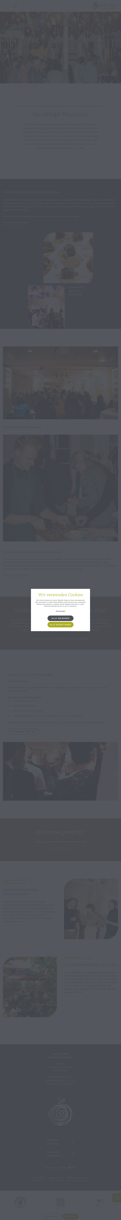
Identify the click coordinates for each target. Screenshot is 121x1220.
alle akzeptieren (60, 625)
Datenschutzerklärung (51, 606)
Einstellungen (60, 611)
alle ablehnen (60, 618)
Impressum (73, 606)
